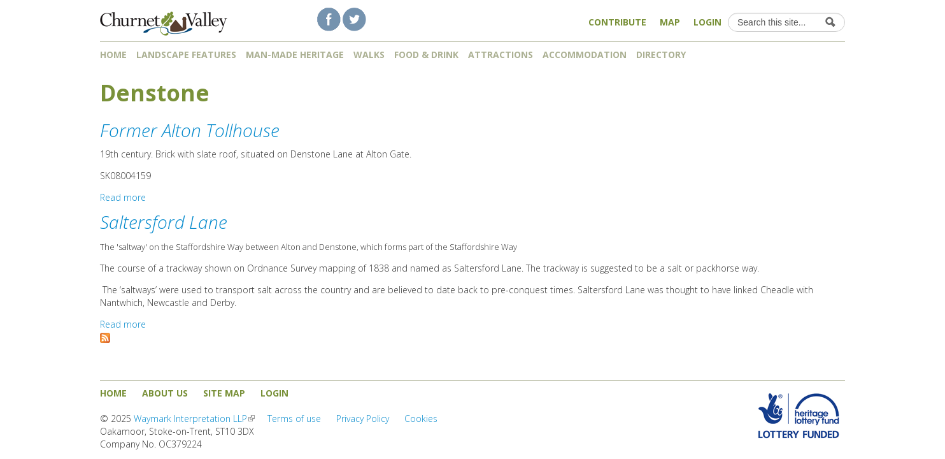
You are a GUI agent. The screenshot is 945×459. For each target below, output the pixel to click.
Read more (123, 197)
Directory (665, 54)
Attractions (500, 54)
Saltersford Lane (163, 222)
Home (113, 54)
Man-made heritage (295, 54)
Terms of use (294, 418)
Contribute (617, 22)
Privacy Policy (362, 418)
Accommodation (585, 54)
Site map (224, 393)
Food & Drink (426, 54)
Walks (369, 54)
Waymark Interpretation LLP (194, 418)
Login (707, 22)
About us (165, 393)
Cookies (420, 418)
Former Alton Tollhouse (190, 130)
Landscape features (186, 54)
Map (670, 22)
